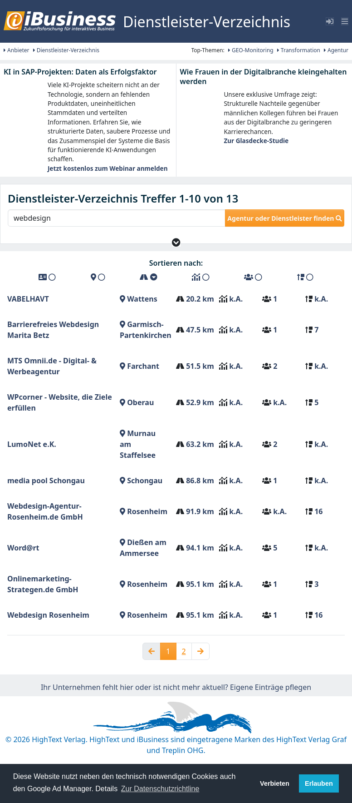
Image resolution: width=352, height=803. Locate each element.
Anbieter (16, 50)
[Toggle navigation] (344, 21)
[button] (176, 242)
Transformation (298, 50)
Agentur (336, 50)
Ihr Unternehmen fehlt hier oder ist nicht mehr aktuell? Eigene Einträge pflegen (176, 687)
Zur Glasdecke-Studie (256, 140)
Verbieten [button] (274, 783)
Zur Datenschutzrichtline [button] (160, 789)
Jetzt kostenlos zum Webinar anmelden (108, 168)
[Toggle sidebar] (330, 21)
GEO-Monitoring (251, 50)
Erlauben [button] (319, 783)
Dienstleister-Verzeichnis (66, 50)
